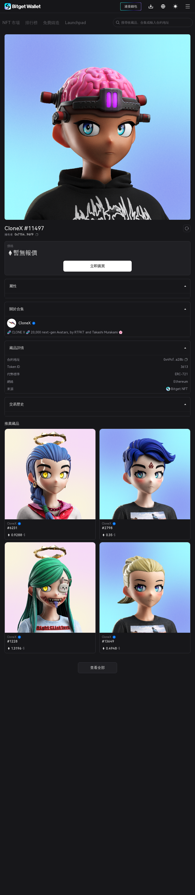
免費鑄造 (51, 22)
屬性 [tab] (98, 286)
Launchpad (75, 22)
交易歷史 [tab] (98, 404)
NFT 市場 (11, 22)
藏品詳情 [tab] (98, 348)
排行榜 (31, 22)
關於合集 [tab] (98, 309)
